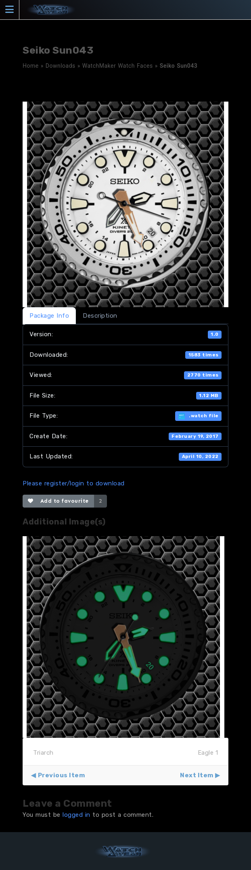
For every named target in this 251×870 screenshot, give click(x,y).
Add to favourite (58, 501)
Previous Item (61, 775)
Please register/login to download (74, 483)
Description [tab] (100, 315)
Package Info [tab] (49, 315)
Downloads (60, 65)
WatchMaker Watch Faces (117, 65)
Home (31, 65)
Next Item (196, 775)
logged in (76, 814)
